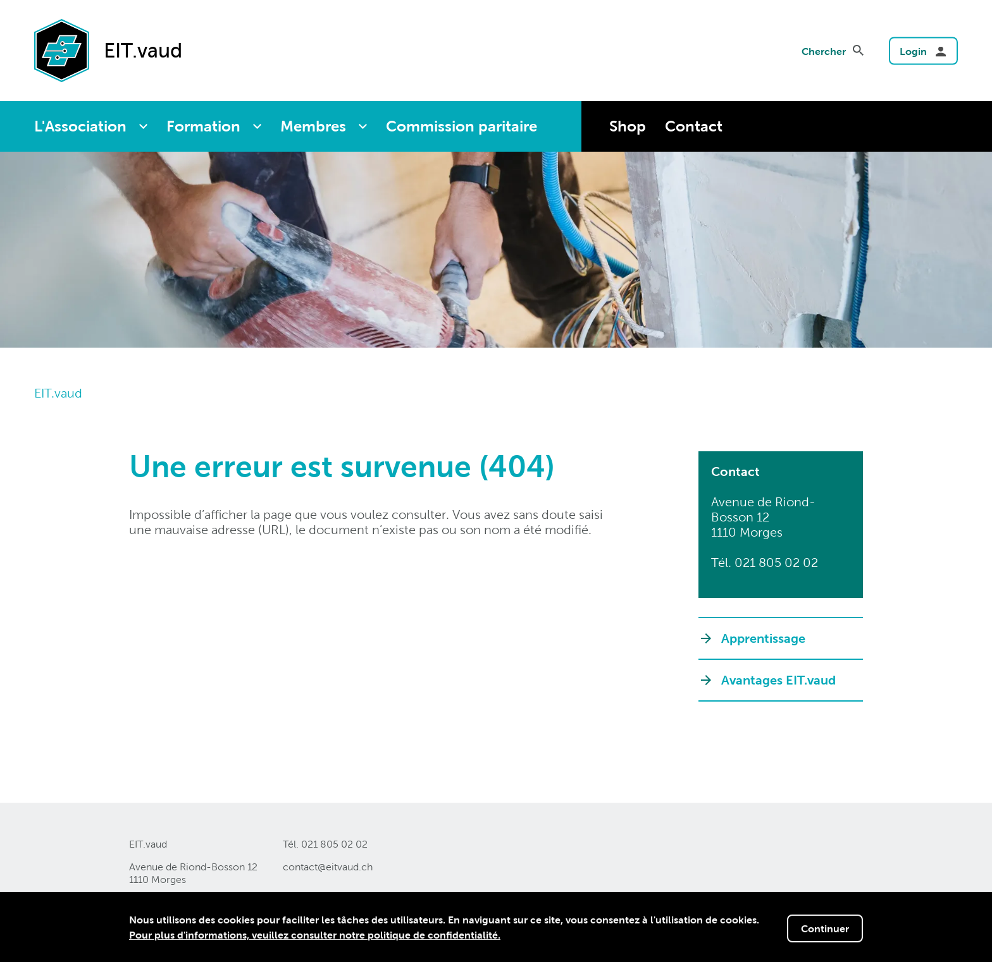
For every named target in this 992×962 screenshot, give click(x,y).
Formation (203, 126)
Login (913, 51)
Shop (627, 126)
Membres (313, 126)
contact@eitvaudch (328, 867)
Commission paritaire (461, 126)
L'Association (80, 126)
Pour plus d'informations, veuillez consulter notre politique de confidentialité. (314, 936)
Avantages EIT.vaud (778, 680)
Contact (693, 126)
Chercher (824, 51)
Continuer (825, 929)
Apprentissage (763, 638)
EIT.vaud (58, 393)
